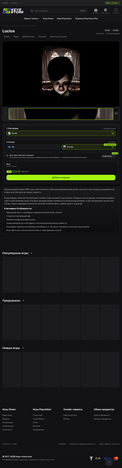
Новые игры (12, 348)
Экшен (7, 37)
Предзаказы (13, 300)
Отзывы (5, 3)
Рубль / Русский (112, 3)
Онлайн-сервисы (73, 409)
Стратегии (7, 430)
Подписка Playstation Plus (86, 18)
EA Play (66, 419)
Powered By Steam (10, 460)
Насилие (42, 37)
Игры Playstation (64, 18)
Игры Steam (48, 18)
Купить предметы (102, 415)
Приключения (28, 37)
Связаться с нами (9, 444)
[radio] (61, 133)
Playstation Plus (70, 415)
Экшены (5, 419)
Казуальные (7, 422)
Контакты (14, 3)
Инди (16, 37)
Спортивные (38, 419)
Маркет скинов (31, 18)
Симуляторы (8, 426)
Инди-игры (7, 415)
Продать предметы (102, 419)
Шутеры (36, 426)
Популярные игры (17, 253)
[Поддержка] (108, 462)
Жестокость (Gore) (58, 37)
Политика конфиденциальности (82, 444)
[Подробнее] (108, 156)
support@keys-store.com (109, 444)
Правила (62, 444)
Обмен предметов (104, 409)
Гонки (35, 422)
